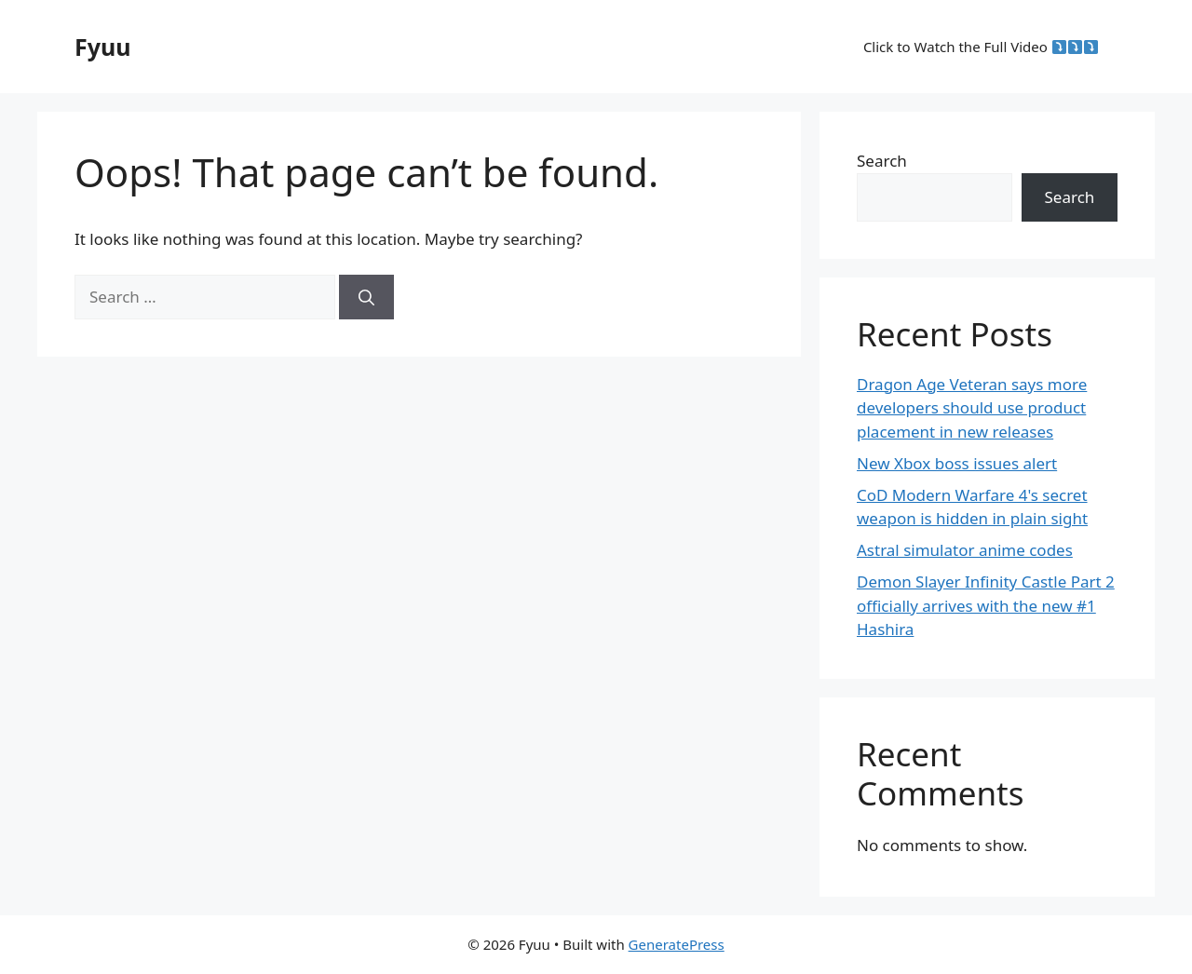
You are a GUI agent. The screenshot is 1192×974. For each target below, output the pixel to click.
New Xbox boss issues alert (957, 463)
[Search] (366, 297)
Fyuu (102, 46)
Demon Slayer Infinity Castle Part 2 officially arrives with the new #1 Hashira (986, 605)
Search (882, 160)
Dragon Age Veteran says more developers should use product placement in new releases (972, 407)
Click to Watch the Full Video (980, 46)
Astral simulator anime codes (965, 550)
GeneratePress (677, 944)
